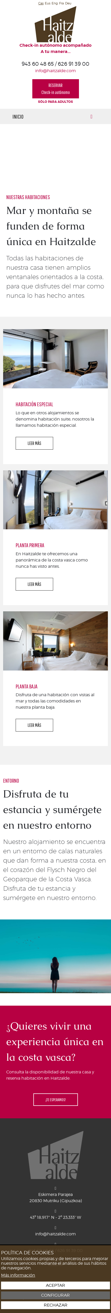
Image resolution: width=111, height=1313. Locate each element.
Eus (47, 3)
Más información (18, 1275)
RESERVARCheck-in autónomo (55, 89)
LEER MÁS (34, 443)
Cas (41, 3)
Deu (68, 3)
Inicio (18, 116)
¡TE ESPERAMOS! (56, 1099)
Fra (61, 3)
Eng (55, 3)
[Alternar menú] (91, 116)
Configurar (55, 1295)
